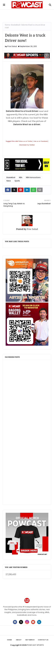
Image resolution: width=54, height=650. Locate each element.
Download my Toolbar (27, 145)
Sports (17, 181)
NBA (20, 177)
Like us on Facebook (41, 141)
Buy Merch (30, 640)
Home (7, 25)
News (8, 181)
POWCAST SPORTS (35, 645)
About (18, 640)
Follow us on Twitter (25, 141)
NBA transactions (33, 177)
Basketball (15, 25)
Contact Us (43, 640)
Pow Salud (12, 46)
